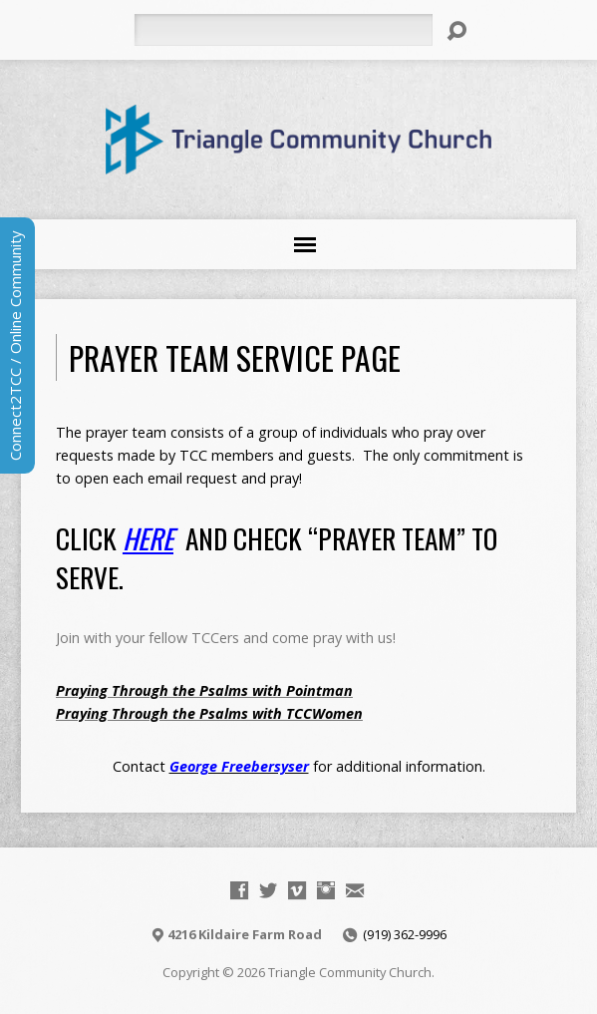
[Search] (283, 30)
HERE (148, 537)
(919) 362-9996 (405, 934)
